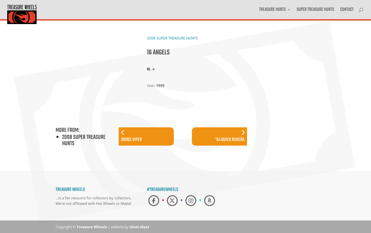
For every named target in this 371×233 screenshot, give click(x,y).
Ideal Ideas (139, 226)
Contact (347, 10)
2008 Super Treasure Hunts (172, 38)
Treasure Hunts (272, 10)
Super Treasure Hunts (315, 10)
